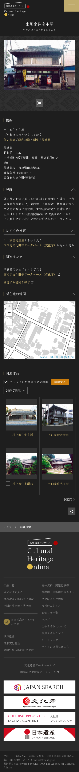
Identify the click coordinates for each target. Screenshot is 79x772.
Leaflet (43, 357)
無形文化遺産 (12, 643)
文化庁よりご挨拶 (53, 599)
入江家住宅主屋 (58, 435)
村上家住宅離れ (22, 483)
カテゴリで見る (13, 592)
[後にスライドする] (69, 499)
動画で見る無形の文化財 (19, 650)
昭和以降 (24, 140)
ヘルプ (46, 619)
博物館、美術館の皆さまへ (58, 592)
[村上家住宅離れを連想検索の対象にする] (8, 483)
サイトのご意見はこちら (57, 647)
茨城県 (46, 140)
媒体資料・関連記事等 (55, 585)
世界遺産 (9, 636)
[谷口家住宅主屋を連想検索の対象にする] (44, 484)
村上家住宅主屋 (22, 435)
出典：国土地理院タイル (61, 357)
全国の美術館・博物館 (17, 606)
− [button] (9, 313)
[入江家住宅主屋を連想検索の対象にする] (44, 435)
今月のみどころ (51, 606)
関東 (36, 140)
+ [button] (9, 307)
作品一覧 (9, 585)
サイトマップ (50, 640)
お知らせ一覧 (50, 613)
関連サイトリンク (53, 633)
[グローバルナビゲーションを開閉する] (71, 6)
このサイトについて (54, 626)
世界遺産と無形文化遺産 (19, 599)
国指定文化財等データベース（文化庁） (30, 245)
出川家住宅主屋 (14, 240)
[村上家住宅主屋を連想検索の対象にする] (8, 435)
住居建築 (9, 140)
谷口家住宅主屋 (58, 484)
